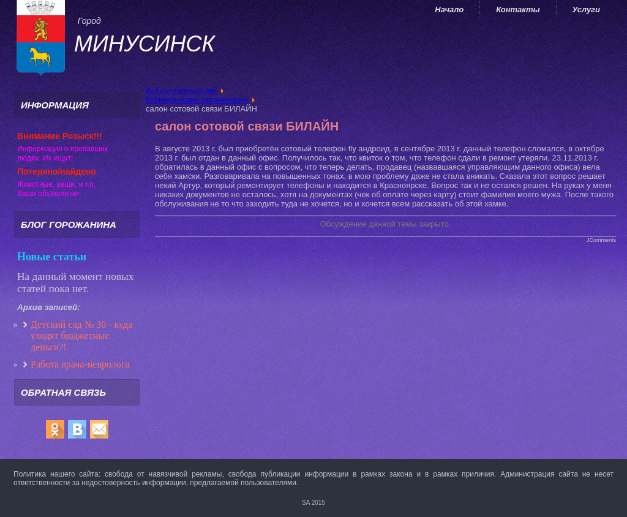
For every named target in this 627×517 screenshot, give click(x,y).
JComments (601, 240)
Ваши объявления (48, 193)
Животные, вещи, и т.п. (56, 184)
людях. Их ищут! (45, 158)
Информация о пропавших (62, 149)
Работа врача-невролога (81, 364)
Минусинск (144, 43)
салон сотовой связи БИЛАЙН (247, 126)
